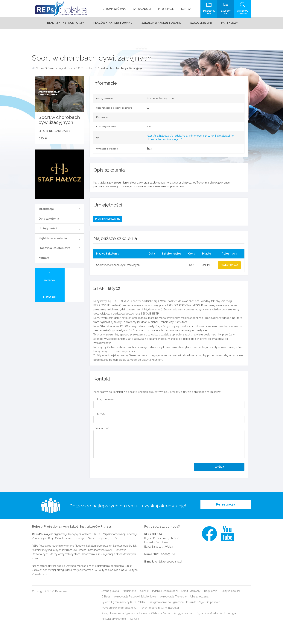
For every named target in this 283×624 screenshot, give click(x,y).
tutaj (121, 566)
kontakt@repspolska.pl (168, 562)
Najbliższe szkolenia (53, 238)
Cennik (144, 591)
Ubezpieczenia (199, 596)
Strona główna (110, 591)
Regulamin (210, 591)
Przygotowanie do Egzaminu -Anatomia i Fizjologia (205, 613)
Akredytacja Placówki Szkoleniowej (135, 596)
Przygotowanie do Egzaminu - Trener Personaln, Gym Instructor (140, 608)
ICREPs (96, 534)
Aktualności (129, 591)
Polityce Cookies (108, 570)
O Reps (105, 596)
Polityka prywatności (113, 619)
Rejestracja (225, 506)
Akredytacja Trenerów (173, 596)
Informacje (46, 209)
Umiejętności (48, 228)
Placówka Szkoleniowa (54, 248)
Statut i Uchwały (190, 591)
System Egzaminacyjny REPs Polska (123, 602)
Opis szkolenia (49, 219)
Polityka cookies (231, 591)
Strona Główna (45, 68)
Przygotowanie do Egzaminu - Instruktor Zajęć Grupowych (184, 602)
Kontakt (44, 258)
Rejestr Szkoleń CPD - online (76, 68)
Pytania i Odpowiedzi (165, 591)
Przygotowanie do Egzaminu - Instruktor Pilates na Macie (135, 613)
